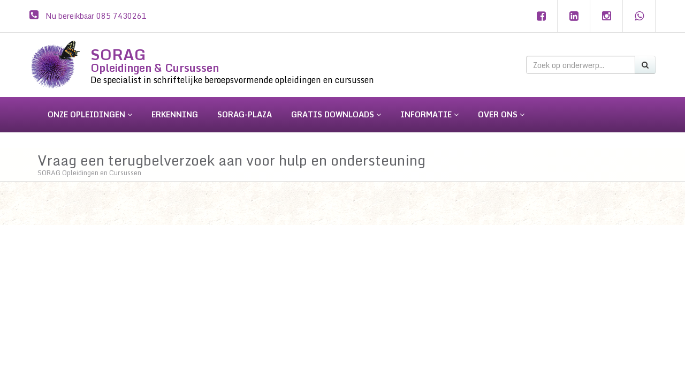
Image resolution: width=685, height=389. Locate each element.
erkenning (174, 114)
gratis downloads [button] (336, 114)
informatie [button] (429, 114)
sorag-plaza (244, 114)
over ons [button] (501, 114)
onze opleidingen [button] (90, 114)
